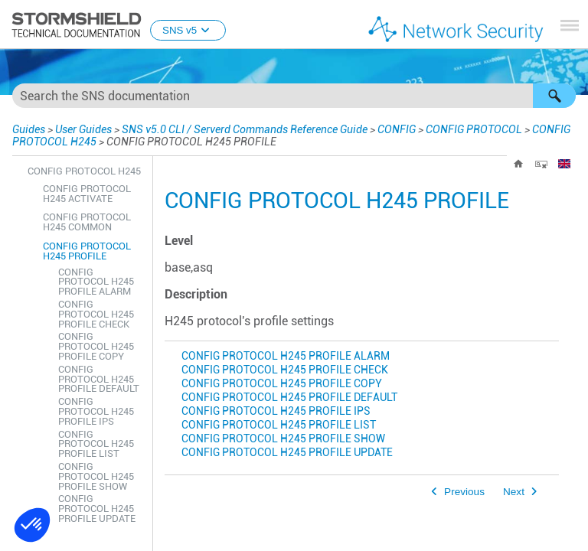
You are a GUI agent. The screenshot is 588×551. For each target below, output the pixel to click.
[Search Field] (294, 95)
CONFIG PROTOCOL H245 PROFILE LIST (278, 425)
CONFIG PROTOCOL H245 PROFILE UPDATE (287, 452)
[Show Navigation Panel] (569, 25)
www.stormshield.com (188, 540)
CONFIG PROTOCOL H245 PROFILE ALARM (285, 356)
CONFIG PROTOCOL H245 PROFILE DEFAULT (289, 397)
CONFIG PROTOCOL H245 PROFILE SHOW (283, 438)
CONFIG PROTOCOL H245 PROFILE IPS (276, 411)
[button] (554, 95)
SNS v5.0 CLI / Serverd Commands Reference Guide (227, 129)
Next (513, 491)
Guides (27, 129)
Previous (464, 491)
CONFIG (367, 129)
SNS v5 (188, 30)
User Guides (80, 129)
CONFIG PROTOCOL (447, 129)
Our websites (430, 540)
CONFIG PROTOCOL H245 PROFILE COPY (281, 383)
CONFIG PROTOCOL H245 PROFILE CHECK (284, 370)
